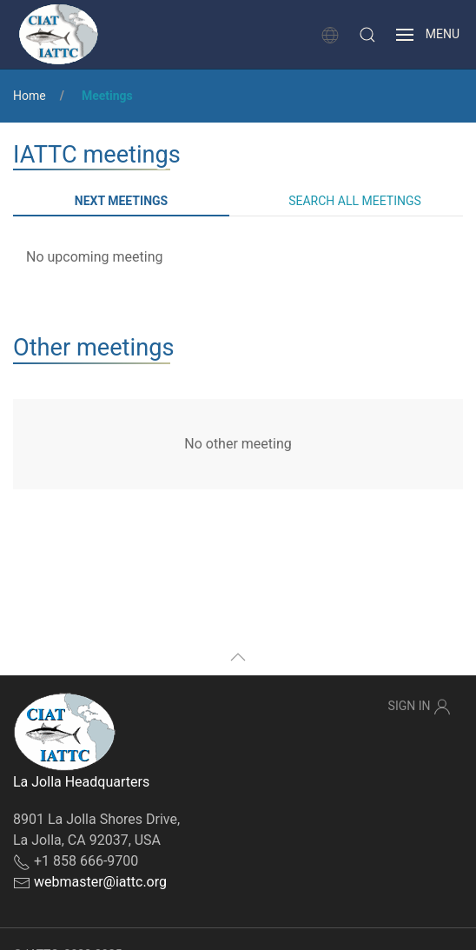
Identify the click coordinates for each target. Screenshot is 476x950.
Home (29, 96)
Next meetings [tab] (121, 201)
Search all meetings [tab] (354, 201)
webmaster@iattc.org (100, 882)
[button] (367, 34)
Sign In (419, 706)
